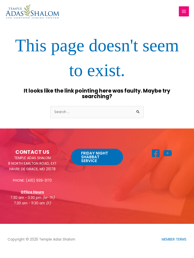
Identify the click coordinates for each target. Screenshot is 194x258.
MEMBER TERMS (174, 239)
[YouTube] (167, 153)
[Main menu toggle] (184, 11)
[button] (97, 157)
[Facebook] (155, 153)
